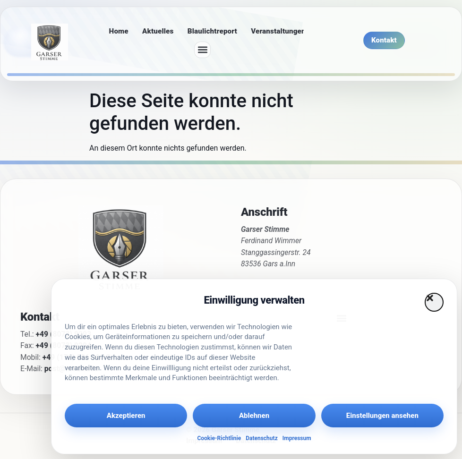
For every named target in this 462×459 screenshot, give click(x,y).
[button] (434, 302)
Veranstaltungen (278, 31)
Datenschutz (262, 438)
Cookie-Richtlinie (219, 438)
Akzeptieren (126, 415)
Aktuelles (158, 31)
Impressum (296, 438)
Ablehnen (254, 415)
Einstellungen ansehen (382, 415)
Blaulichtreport (212, 31)
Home (118, 31)
